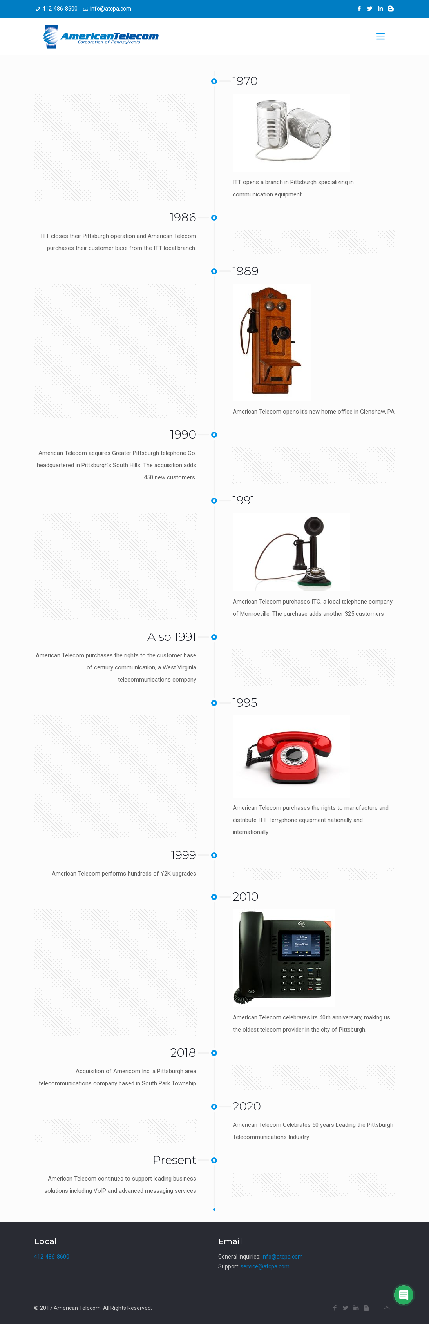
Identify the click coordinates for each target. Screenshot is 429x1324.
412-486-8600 (60, 8)
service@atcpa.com (265, 1266)
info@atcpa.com (110, 8)
